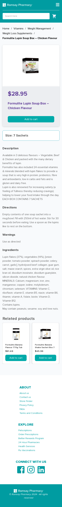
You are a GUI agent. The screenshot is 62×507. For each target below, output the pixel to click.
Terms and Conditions (31, 413)
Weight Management (39, 28)
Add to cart (31, 119)
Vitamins (18, 28)
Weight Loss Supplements (17, 33)
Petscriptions (25, 430)
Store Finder (26, 401)
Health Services (26, 446)
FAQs (22, 409)
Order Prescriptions (28, 434)
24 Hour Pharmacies (29, 442)
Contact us (25, 397)
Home (5, 28)
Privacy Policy (27, 405)
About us (24, 393)
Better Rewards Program (31, 438)
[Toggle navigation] (57, 5)
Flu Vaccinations (26, 450)
